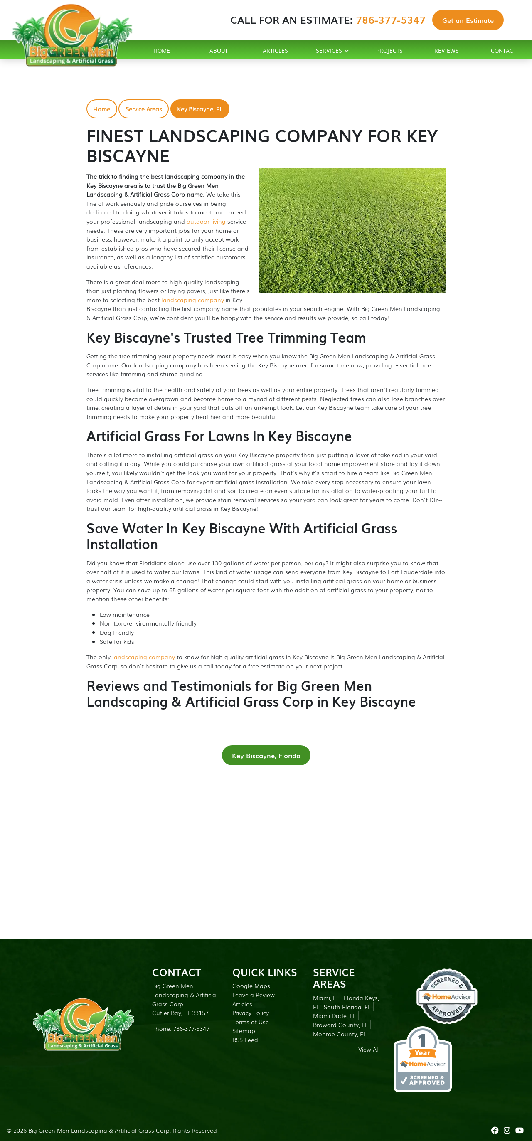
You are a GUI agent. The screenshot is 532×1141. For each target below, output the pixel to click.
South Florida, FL (347, 1006)
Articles (242, 1003)
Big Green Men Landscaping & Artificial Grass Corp (99, 1130)
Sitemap (243, 1030)
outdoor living (206, 221)
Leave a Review (253, 994)
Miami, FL (326, 997)
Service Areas (144, 108)
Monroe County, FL (339, 1033)
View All (369, 1049)
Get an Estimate (468, 20)
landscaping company (192, 299)
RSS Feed (245, 1039)
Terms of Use (250, 1021)
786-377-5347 (391, 19)
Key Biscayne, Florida (266, 755)
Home (101, 108)
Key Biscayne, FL (199, 108)
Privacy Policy (250, 1012)
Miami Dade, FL (334, 1015)
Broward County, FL (340, 1024)
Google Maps (251, 985)
